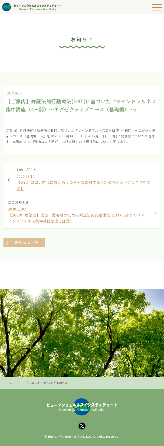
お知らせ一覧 (27, 242)
